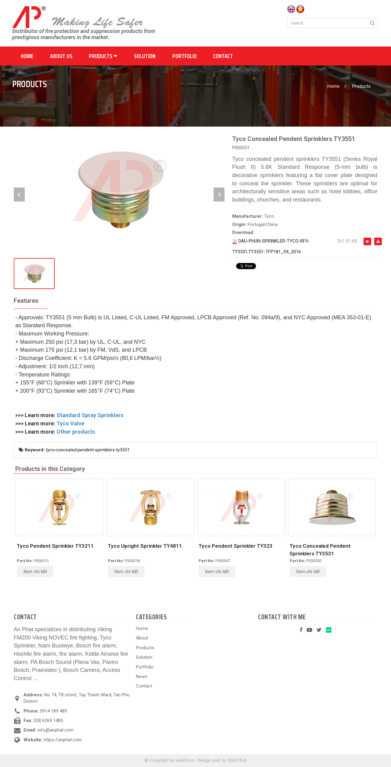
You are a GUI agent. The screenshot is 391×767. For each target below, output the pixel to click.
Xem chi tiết (35, 571)
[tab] (26, 301)
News (141, 676)
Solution (144, 56)
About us (61, 56)
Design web (209, 760)
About (142, 638)
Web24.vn (237, 760)
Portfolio (184, 56)
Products (103, 56)
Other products (76, 431)
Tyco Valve (70, 423)
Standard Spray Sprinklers (90, 415)
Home (27, 56)
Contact (223, 56)
